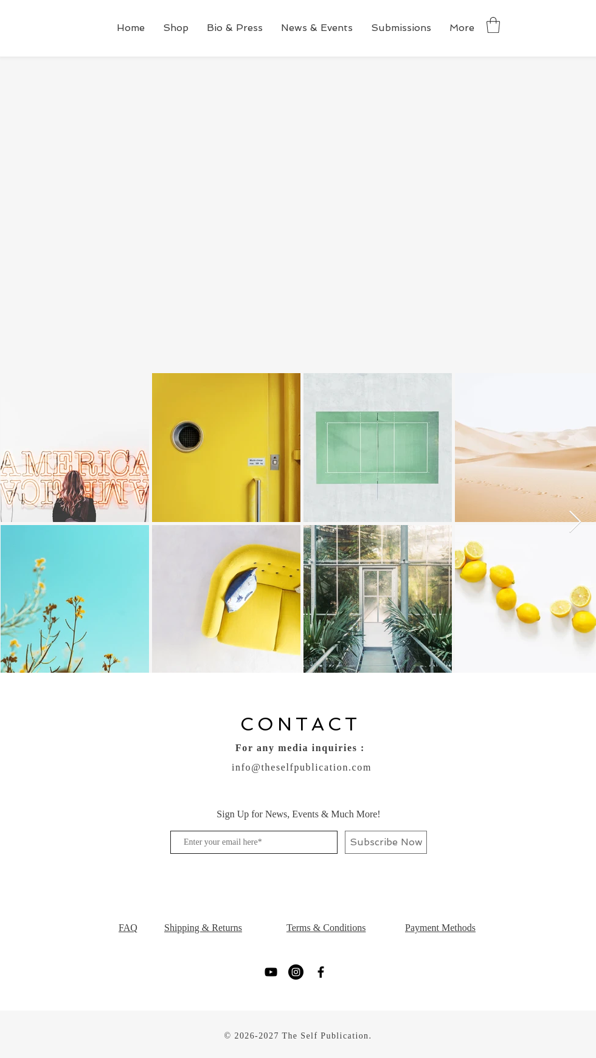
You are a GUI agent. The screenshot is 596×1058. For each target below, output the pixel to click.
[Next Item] (575, 522)
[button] (493, 25)
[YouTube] (271, 972)
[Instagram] (295, 972)
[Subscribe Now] (386, 842)
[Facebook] (320, 972)
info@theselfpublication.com (302, 767)
